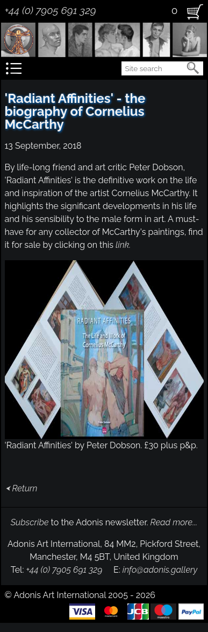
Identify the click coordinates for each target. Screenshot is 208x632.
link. (123, 245)
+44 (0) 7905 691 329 (50, 10)
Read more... (174, 522)
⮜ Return (21, 488)
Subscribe (30, 522)
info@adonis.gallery (160, 570)
